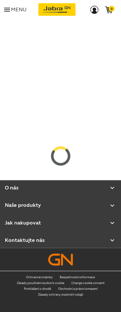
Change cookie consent (88, 283)
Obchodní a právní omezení (77, 289)
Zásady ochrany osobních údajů (60, 295)
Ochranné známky (39, 277)
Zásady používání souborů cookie (40, 283)
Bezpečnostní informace (77, 277)
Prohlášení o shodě (37, 289)
